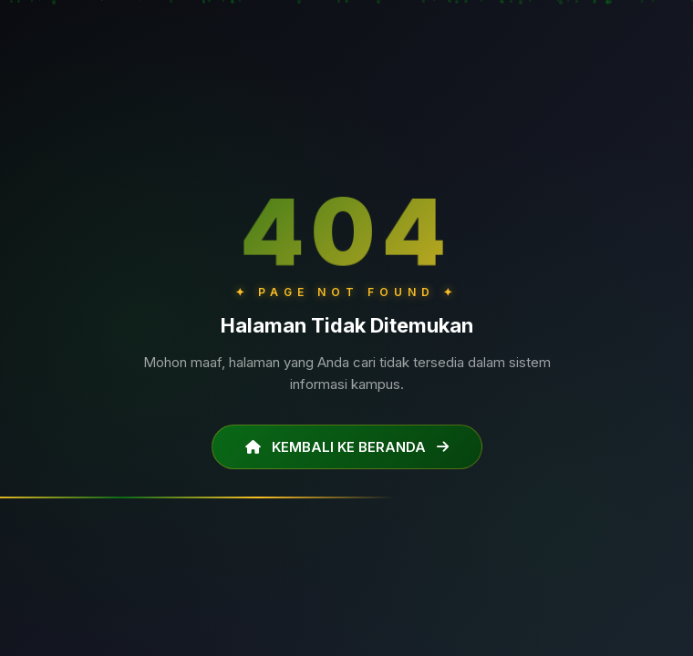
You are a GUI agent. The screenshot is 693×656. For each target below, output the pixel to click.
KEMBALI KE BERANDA (347, 447)
